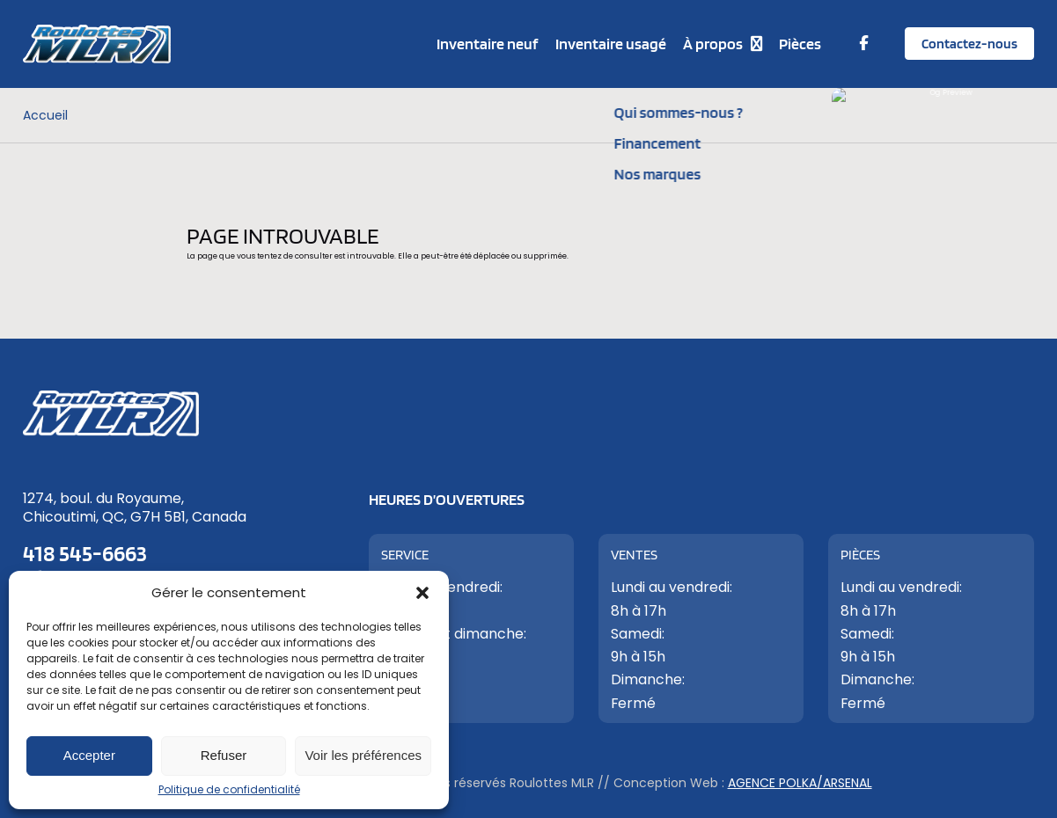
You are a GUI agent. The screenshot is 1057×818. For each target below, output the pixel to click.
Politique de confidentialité (229, 789)
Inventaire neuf (487, 43)
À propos (713, 43)
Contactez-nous (969, 43)
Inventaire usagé (610, 43)
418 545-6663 (85, 552)
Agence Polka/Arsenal (800, 783)
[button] (422, 593)
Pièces (800, 43)
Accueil (45, 115)
